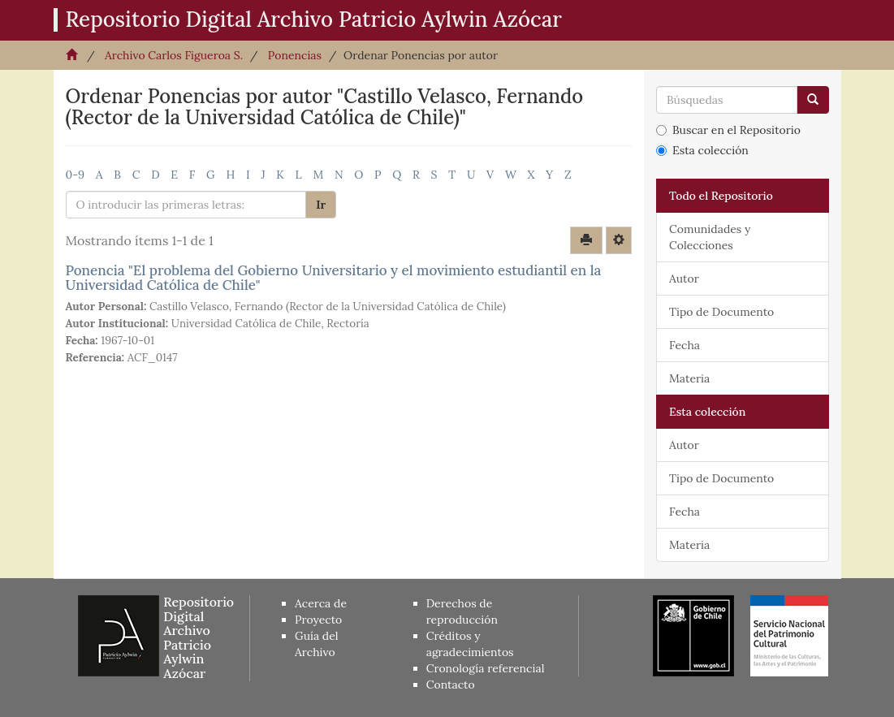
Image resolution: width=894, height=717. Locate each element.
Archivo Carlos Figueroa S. (174, 55)
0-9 (75, 174)
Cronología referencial (485, 668)
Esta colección (702, 150)
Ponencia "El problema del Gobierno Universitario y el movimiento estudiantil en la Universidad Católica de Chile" (334, 278)
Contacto (450, 684)
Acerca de (321, 603)
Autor (684, 278)
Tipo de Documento (721, 312)
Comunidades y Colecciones (709, 237)
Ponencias (295, 55)
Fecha (684, 345)
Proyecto (318, 619)
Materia (689, 378)
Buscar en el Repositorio (728, 130)
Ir (321, 204)
